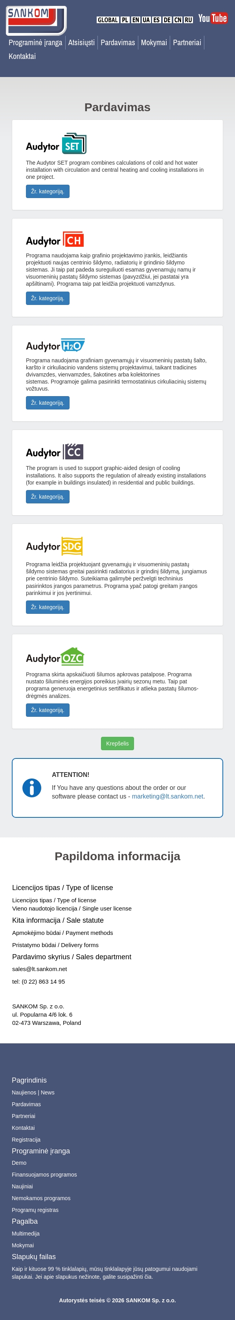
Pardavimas (118, 42)
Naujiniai (22, 1186)
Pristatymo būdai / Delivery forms (55, 945)
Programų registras (35, 1210)
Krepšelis (117, 743)
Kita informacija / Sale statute (58, 920)
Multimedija (26, 1233)
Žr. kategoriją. (47, 191)
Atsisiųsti (81, 42)
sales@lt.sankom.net (39, 969)
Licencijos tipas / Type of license (62, 888)
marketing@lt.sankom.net (168, 796)
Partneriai (187, 42)
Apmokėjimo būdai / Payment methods (62, 932)
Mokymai (154, 42)
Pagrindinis (29, 1080)
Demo (19, 1163)
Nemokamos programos (41, 1198)
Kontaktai (22, 56)
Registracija (26, 1139)
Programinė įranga (35, 42)
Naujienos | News (33, 1092)
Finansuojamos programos (44, 1174)
